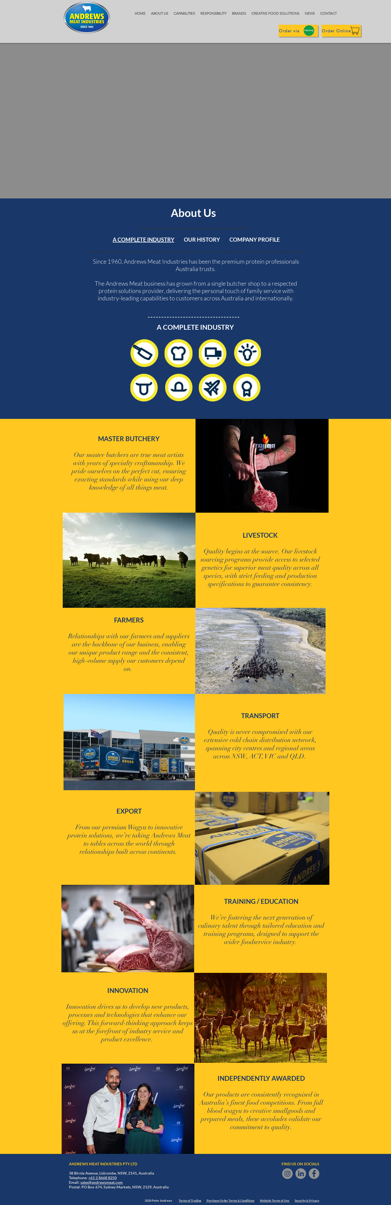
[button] (328, 13)
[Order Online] (341, 31)
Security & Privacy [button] (307, 1200)
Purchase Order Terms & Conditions (230, 1200)
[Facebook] (314, 1173)
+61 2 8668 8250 (102, 1177)
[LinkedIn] (300, 1173)
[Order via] (298, 31)
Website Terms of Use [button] (275, 1200)
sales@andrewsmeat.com (101, 1182)
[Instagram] (287, 1173)
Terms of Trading (190, 1200)
